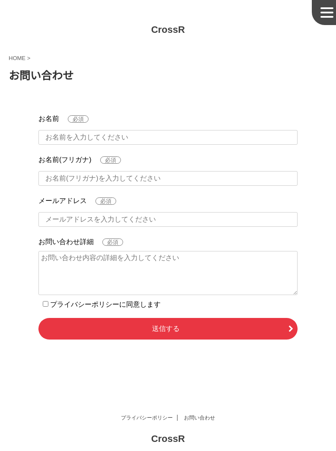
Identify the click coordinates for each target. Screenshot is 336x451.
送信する (166, 328)
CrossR (168, 29)
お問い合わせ (199, 418)
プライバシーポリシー (147, 418)
